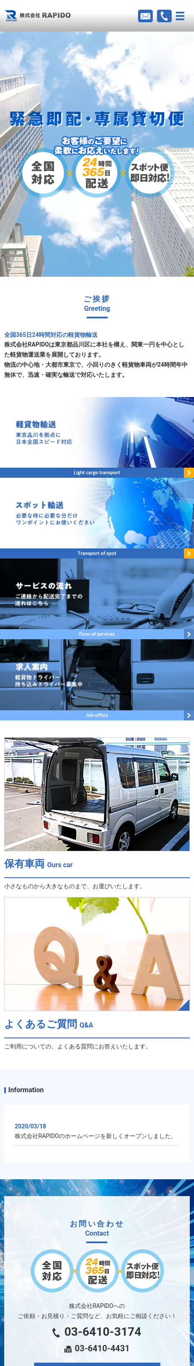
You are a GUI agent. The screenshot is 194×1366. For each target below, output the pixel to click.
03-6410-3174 (97, 1332)
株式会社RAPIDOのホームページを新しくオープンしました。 (96, 1136)
